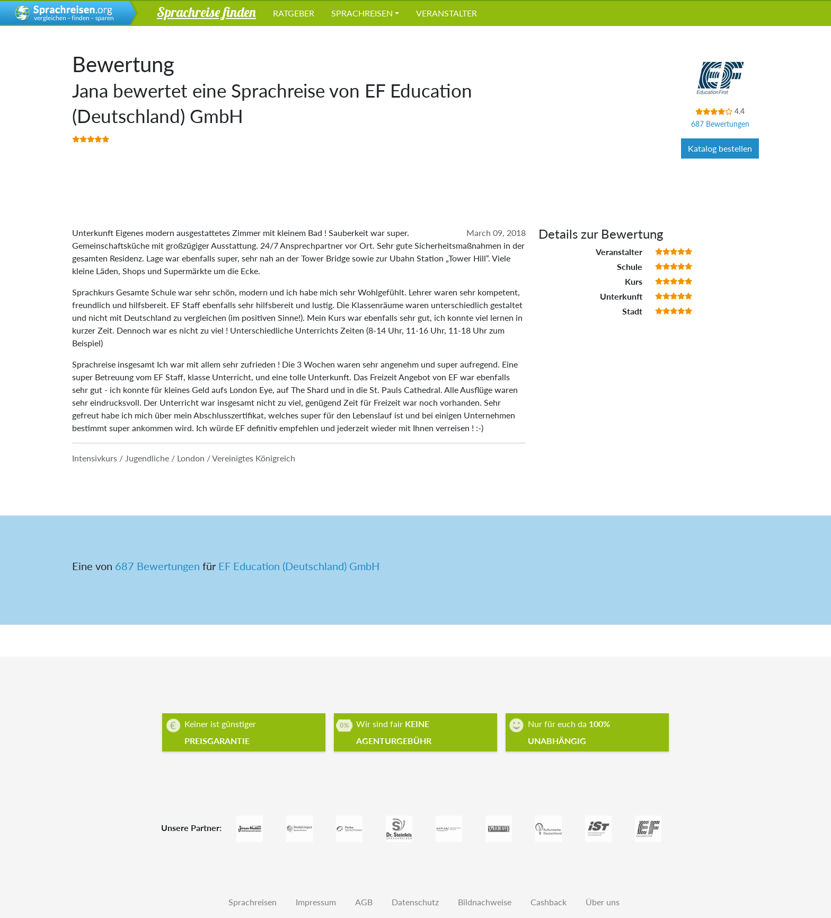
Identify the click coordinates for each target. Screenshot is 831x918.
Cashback (549, 902)
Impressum (316, 902)
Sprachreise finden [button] (206, 11)
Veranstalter (446, 13)
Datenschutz (415, 902)
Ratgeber (293, 13)
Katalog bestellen (720, 148)
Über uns (603, 902)
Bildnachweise (484, 902)
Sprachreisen (362, 13)
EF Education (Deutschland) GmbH (298, 565)
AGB (364, 902)
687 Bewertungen (720, 123)
